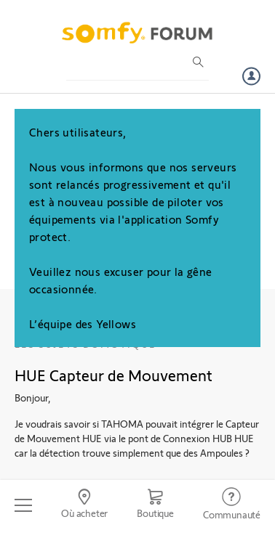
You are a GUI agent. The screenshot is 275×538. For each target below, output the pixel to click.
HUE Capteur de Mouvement (113, 374)
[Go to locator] (84, 505)
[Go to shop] (155, 505)
